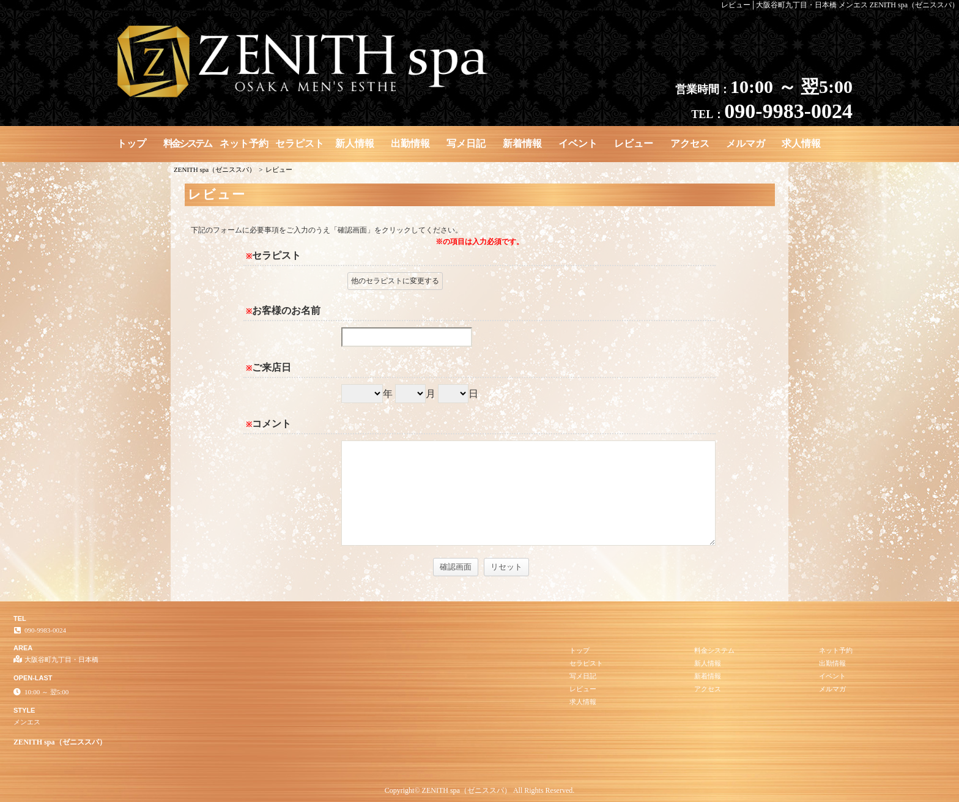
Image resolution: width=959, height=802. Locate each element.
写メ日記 (466, 143)
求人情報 (801, 143)
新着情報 (522, 143)
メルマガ (745, 143)
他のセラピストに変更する (395, 281)
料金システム (187, 143)
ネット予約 (244, 143)
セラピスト (299, 143)
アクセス (689, 143)
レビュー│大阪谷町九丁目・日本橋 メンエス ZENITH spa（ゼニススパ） (840, 5)
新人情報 (354, 143)
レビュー (633, 143)
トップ (131, 143)
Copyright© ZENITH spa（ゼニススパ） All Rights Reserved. (479, 790)
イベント (578, 143)
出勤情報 (410, 143)
